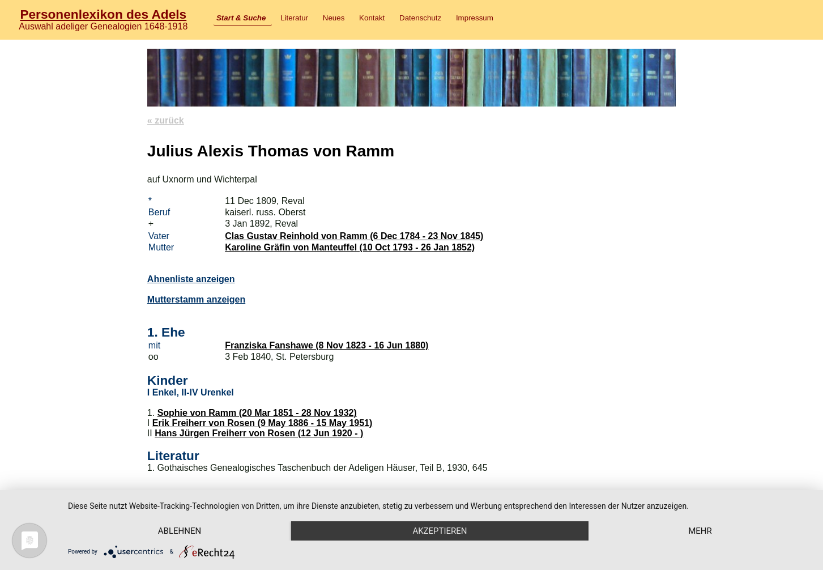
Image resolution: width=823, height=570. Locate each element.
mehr (700, 531)
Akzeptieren (439, 531)
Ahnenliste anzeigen (191, 279)
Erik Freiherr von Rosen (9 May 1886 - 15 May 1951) (262, 423)
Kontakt (372, 18)
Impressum (474, 18)
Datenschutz (420, 18)
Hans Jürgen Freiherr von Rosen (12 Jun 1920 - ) (259, 433)
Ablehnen (179, 531)
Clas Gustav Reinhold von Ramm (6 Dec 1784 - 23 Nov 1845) (354, 236)
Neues (334, 18)
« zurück (165, 120)
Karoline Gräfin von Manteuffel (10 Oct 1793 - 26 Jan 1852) (350, 247)
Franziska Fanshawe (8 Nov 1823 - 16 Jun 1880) (326, 345)
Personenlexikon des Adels (103, 14)
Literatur (294, 18)
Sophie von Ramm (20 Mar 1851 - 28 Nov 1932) (257, 413)
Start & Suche (241, 18)
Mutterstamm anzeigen (196, 299)
